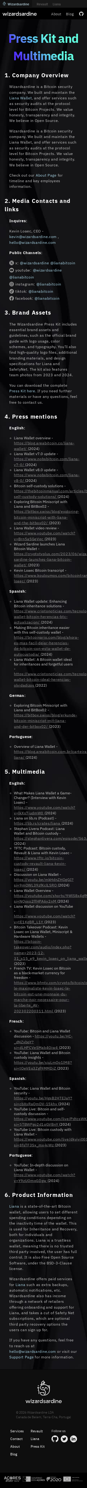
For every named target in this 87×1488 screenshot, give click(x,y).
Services (17, 1430)
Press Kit (38, 1446)
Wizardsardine (16, 4)
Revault (42, 4)
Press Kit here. (22, 391)
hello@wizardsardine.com (33, 242)
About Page (46, 175)
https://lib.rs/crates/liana (37, 823)
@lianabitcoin (62, 263)
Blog (70, 13)
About (56, 13)
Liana (57, 4)
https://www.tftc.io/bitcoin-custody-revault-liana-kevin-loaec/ (40, 864)
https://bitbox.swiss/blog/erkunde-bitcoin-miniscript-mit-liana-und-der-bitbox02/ (45, 721)
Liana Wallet (20, 98)
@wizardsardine (34, 263)
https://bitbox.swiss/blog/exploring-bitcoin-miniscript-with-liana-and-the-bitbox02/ (46, 517)
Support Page (21, 1357)
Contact (16, 1438)
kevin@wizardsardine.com (33, 236)
